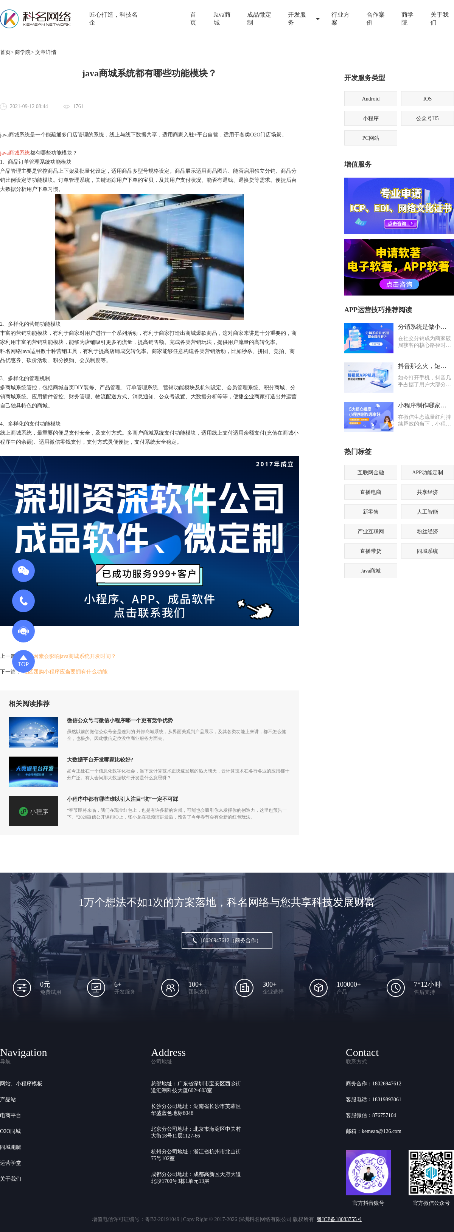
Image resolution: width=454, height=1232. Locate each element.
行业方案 (340, 18)
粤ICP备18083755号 (339, 1219)
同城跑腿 (10, 1147)
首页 (193, 18)
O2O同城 (10, 1131)
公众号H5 (427, 118)
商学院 (407, 18)
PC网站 (370, 138)
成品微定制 (259, 18)
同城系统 (427, 551)
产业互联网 (371, 531)
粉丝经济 (427, 531)
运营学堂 (10, 1163)
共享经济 (427, 492)
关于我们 (10, 1179)
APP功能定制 (427, 472)
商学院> (24, 52)
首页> (7, 52)
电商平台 (10, 1115)
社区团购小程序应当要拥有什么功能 (65, 672)
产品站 (8, 1099)
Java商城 (222, 18)
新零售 (371, 512)
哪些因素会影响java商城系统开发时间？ (69, 656)
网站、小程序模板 (21, 1084)
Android (371, 99)
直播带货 (370, 551)
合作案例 (376, 18)
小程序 (371, 118)
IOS (427, 99)
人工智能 (427, 512)
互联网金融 (371, 472)
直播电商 (370, 492)
